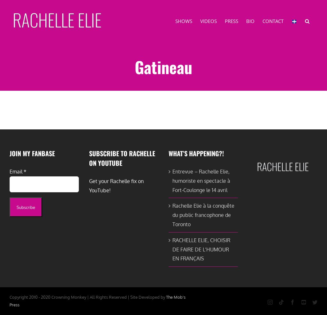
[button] (307, 21)
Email (18, 171)
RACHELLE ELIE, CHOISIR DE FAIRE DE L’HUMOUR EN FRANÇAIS (201, 249)
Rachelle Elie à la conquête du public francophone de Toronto (203, 215)
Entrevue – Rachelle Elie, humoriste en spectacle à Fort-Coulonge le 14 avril (201, 180)
